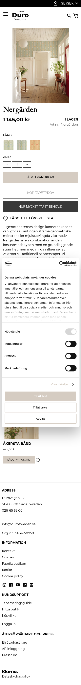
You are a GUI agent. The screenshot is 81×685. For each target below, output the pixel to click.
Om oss (8, 557)
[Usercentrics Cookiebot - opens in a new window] (59, 263)
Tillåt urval (40, 407)
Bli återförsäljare (14, 642)
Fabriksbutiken (14, 563)
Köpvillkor (10, 616)
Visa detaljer (59, 384)
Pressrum (9, 655)
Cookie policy (12, 576)
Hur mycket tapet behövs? (41, 206)
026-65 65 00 (12, 510)
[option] (8, 145)
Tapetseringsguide (17, 603)
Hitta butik (10, 609)
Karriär (7, 570)
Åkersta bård (17, 444)
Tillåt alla (40, 396)
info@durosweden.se (19, 524)
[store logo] (20, 15)
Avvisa (41, 419)
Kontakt (8, 551)
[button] (69, 3)
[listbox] (40, 145)
